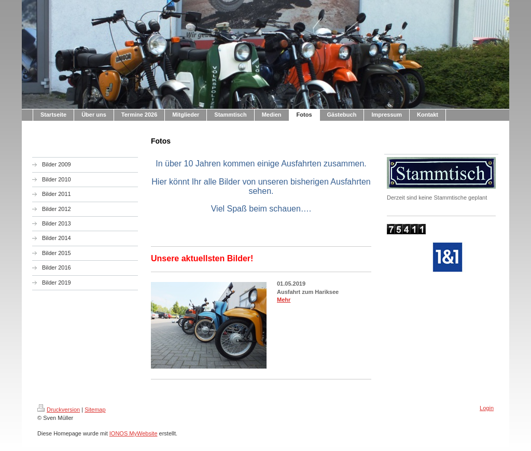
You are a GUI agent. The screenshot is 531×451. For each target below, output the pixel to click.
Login (487, 408)
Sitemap (95, 409)
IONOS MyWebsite (133, 433)
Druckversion (58, 409)
